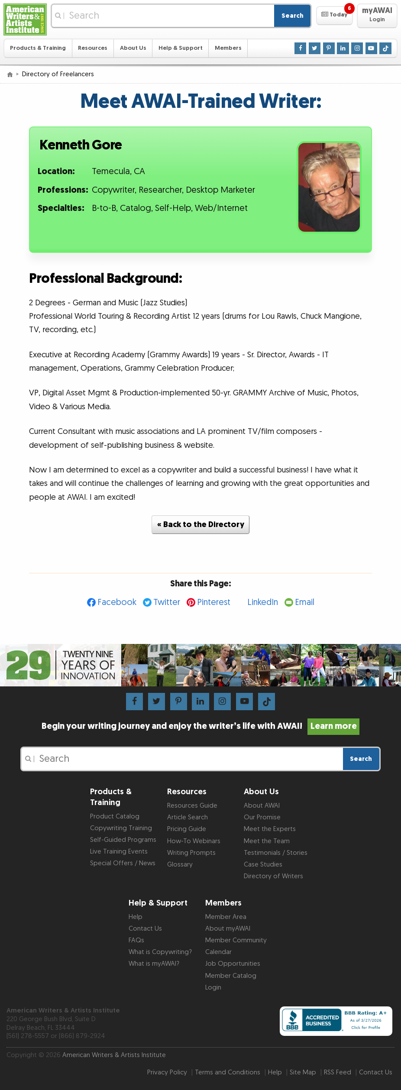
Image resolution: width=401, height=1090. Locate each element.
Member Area (225, 917)
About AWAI (262, 806)
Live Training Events (119, 851)
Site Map (303, 1072)
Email (304, 602)
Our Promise (262, 817)
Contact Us (145, 929)
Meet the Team (267, 841)
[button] (334, 15)
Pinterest (213, 602)
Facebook (116, 602)
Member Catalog (230, 976)
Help (135, 917)
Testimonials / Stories (275, 853)
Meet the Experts (270, 829)
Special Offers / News (122, 863)
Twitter (166, 602)
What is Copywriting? (160, 952)
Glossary (180, 864)
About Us (133, 48)
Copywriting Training (121, 828)
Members (228, 48)
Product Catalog (114, 816)
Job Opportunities (232, 964)
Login (213, 987)
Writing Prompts (191, 853)
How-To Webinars (193, 841)
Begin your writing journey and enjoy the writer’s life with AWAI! (200, 726)
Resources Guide (192, 806)
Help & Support (180, 48)
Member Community (236, 940)
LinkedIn (262, 602)
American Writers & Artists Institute (114, 1055)
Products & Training (38, 48)
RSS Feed (337, 1072)
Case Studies (263, 864)
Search (292, 16)
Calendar (218, 952)
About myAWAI (227, 929)
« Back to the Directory (200, 524)
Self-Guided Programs (123, 840)
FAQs (136, 940)
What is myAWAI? (154, 964)
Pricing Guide (186, 829)
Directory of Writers (273, 876)
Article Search (187, 817)
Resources (92, 48)
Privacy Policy (167, 1072)
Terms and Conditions (227, 1072)
